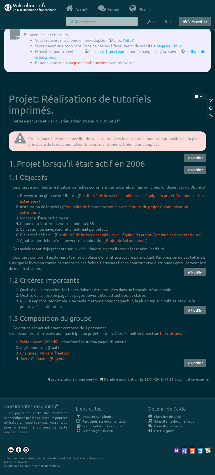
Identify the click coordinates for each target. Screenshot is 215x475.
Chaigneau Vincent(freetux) (44, 352)
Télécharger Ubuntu (94, 430)
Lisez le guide (161, 430)
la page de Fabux (167, 45)
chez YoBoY (123, 40)
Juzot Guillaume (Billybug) (43, 358)
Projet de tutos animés (126, 240)
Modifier (197, 157)
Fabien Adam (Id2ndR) (39, 341)
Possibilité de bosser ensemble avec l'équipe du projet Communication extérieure (128, 234)
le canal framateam (107, 51)
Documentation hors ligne (99, 426)
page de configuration (88, 62)
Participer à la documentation (102, 421)
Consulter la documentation (172, 421)
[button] (150, 22)
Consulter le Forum (165, 426)
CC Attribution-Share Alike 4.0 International (32, 466)
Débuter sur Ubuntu (94, 416)
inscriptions (170, 333)
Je (56, 138)
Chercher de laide (164, 416)
